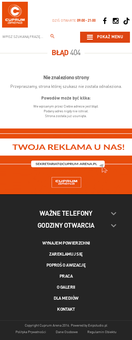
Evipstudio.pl (97, 325)
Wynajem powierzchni (66, 243)
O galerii (66, 287)
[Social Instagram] (115, 21)
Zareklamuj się (65, 254)
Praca (66, 276)
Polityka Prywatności (30, 332)
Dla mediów (66, 298)
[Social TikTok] (126, 21)
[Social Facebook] (104, 21)
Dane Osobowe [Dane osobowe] (67, 332)
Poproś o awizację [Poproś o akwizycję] (66, 265)
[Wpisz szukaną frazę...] (52, 37)
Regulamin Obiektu (102, 332)
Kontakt (66, 309)
